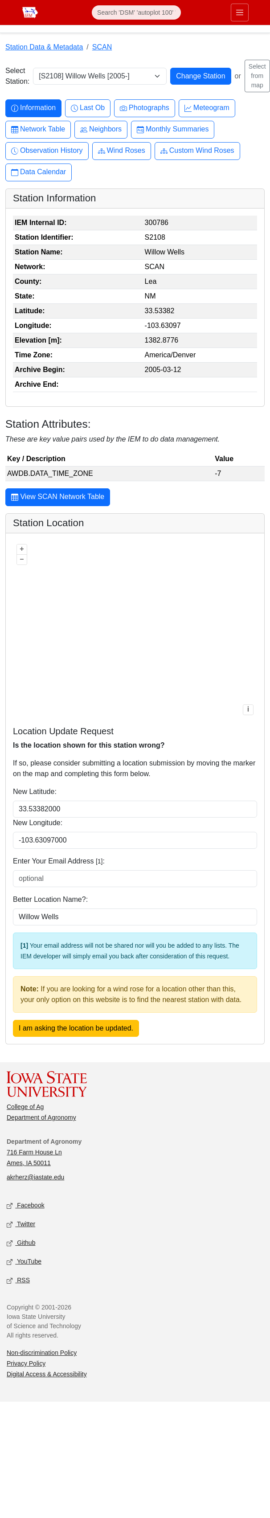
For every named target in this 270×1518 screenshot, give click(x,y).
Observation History (47, 151)
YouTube (24, 1262)
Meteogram (206, 108)
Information (33, 108)
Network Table (38, 129)
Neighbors (101, 129)
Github (21, 1243)
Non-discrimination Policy (42, 1352)
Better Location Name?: (50, 899)
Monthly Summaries (173, 129)
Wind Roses (121, 151)
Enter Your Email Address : (59, 861)
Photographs (144, 108)
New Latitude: (35, 791)
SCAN (102, 47)
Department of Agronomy (41, 1117)
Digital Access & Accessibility (47, 1374)
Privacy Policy (26, 1363)
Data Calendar (38, 172)
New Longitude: (37, 823)
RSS (18, 1280)
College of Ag (25, 1106)
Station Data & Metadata (44, 47)
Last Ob (88, 108)
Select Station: (17, 76)
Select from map (257, 76)
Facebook (26, 1206)
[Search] (136, 12)
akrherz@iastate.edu (35, 1177)
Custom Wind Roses (197, 151)
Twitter (21, 1224)
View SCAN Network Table (57, 497)
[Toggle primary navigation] (240, 12)
